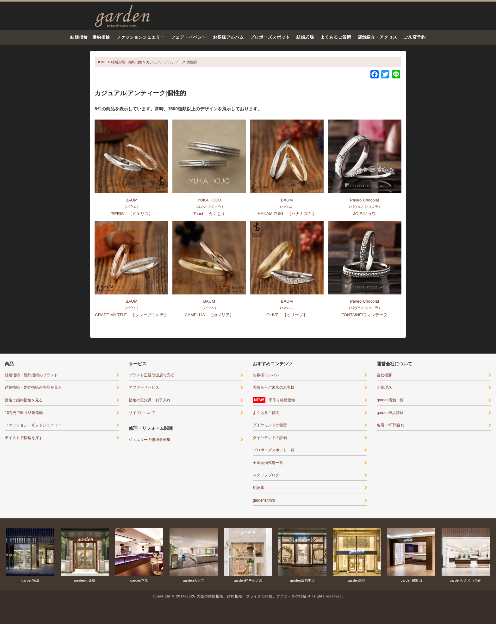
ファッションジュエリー (140, 37)
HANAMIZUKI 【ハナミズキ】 (287, 213)
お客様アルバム (228, 37)
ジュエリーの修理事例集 (149, 439)
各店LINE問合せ (390, 425)
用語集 (258, 487)
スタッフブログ (266, 475)
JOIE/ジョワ (364, 213)
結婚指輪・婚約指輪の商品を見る (33, 387)
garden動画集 (264, 500)
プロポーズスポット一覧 (273, 450)
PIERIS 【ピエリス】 (131, 213)
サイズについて (142, 413)
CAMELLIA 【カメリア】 (209, 314)
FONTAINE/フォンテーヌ (364, 314)
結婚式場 (305, 37)
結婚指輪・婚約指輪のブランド (31, 375)
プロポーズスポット (270, 37)
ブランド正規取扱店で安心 (151, 375)
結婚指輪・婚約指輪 (90, 37)
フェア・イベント (189, 37)
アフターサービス (144, 387)
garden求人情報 (390, 413)
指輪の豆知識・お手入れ (149, 400)
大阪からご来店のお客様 (273, 387)
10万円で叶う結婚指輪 (24, 413)
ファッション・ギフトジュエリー (33, 425)
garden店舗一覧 (390, 400)
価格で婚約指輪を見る (24, 400)
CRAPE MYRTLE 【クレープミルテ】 (131, 314)
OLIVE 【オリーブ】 (286, 314)
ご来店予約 (415, 37)
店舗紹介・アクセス (378, 37)
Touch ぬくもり (209, 213)
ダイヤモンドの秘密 (270, 425)
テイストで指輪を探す (24, 438)
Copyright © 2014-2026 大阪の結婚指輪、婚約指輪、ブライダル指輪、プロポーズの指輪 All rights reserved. (248, 596)
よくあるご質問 (335, 37)
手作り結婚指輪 (282, 400)
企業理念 (384, 387)
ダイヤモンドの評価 (270, 438)
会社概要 (384, 375)
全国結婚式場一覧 (268, 462)
